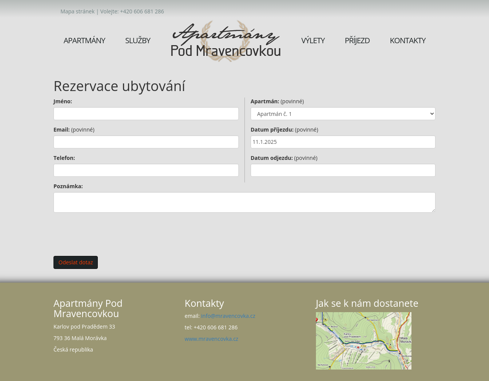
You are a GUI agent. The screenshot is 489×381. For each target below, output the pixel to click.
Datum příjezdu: (284, 129)
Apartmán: (277, 101)
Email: (73, 129)
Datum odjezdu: (284, 157)
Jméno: (62, 101)
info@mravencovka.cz (228, 315)
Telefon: (64, 157)
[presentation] (111, 233)
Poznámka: (68, 186)
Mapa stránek (77, 11)
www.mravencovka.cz (211, 338)
